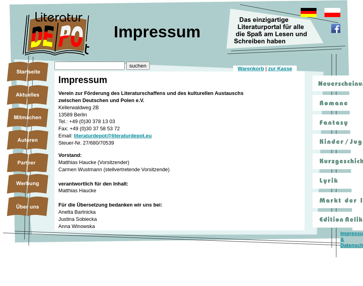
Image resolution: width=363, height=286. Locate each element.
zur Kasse (280, 69)
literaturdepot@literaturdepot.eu (113, 136)
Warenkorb (250, 69)
